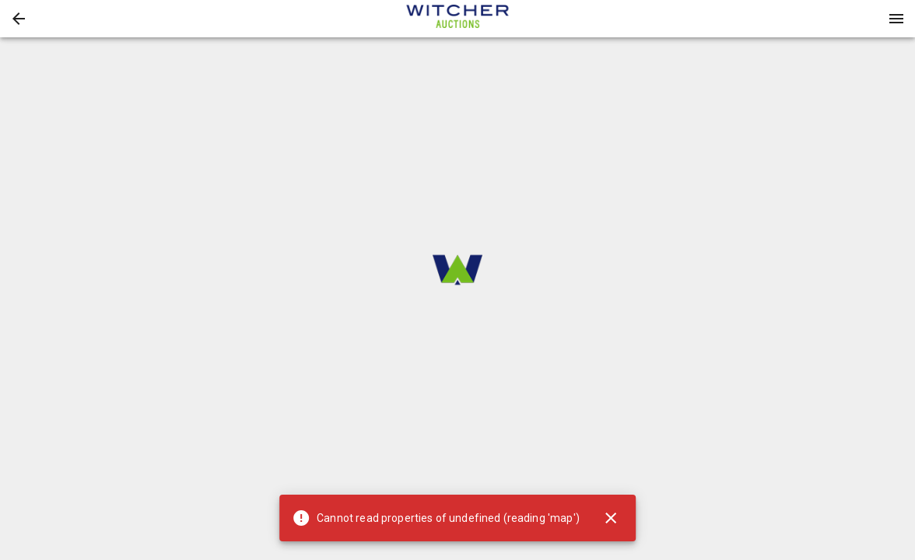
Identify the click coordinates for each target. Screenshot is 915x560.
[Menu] (896, 18)
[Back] (18, 18)
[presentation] (457, 19)
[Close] (610, 518)
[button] (18, 18)
